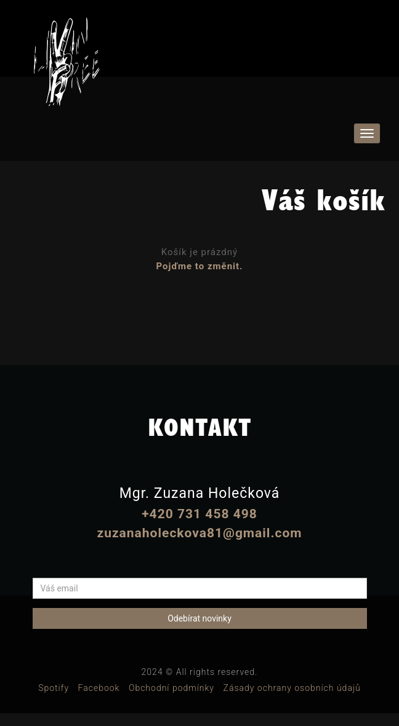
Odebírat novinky (199, 618)
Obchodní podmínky (171, 688)
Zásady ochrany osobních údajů (292, 688)
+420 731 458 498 (199, 514)
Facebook (99, 688)
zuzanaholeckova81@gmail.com (199, 533)
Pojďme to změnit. (199, 266)
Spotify (53, 688)
